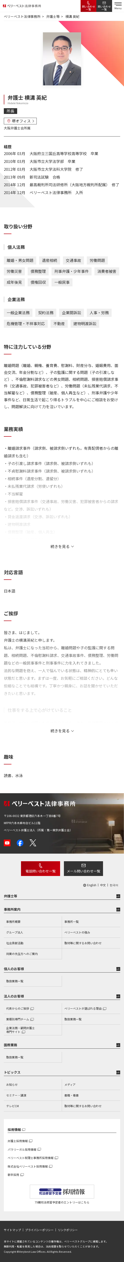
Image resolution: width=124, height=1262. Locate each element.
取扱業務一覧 (14, 981)
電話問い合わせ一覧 (41, 871)
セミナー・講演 (16, 1095)
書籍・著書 (71, 1095)
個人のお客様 (14, 968)
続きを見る (60, 546)
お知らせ (12, 1084)
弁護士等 (10, 896)
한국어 (114, 885)
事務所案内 (12, 909)
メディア (70, 1084)
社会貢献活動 (14, 943)
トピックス (12, 1072)
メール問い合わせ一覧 (83, 871)
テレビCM (12, 1106)
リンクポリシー (68, 1229)
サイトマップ (12, 1229)
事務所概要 (13, 922)
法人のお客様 (14, 996)
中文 (103, 885)
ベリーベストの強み (77, 932)
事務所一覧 (71, 922)
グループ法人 (14, 932)
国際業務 (10, 1044)
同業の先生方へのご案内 (22, 954)
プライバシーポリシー (39, 1229)
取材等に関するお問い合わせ (83, 943)
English (91, 885)
